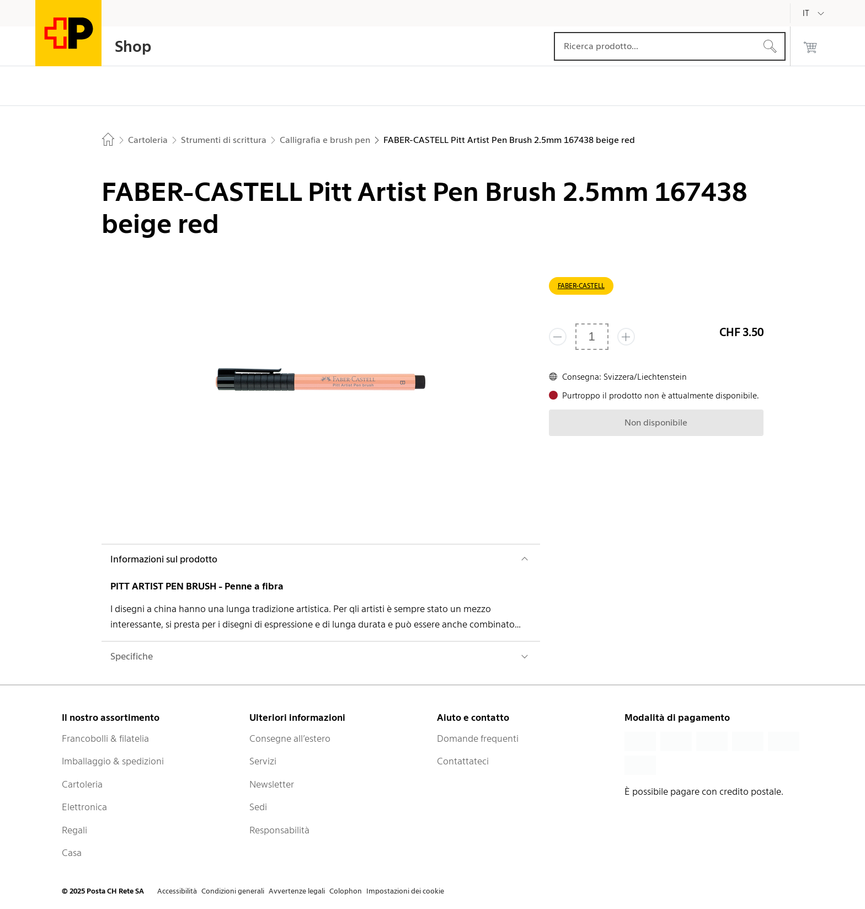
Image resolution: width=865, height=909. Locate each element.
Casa (72, 852)
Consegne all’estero (289, 738)
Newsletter (271, 784)
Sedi (258, 806)
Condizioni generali (232, 891)
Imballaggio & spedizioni (113, 761)
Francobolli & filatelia (105, 738)
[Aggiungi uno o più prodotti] (626, 336)
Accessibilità (177, 891)
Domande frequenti (478, 738)
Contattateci (463, 761)
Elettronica (84, 806)
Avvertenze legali (297, 891)
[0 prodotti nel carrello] (810, 46)
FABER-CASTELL (581, 285)
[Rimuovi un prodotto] (558, 336)
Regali (74, 830)
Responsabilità (279, 830)
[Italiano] (814, 13)
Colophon (345, 891)
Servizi (262, 761)
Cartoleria (82, 784)
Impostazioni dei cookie (405, 891)
